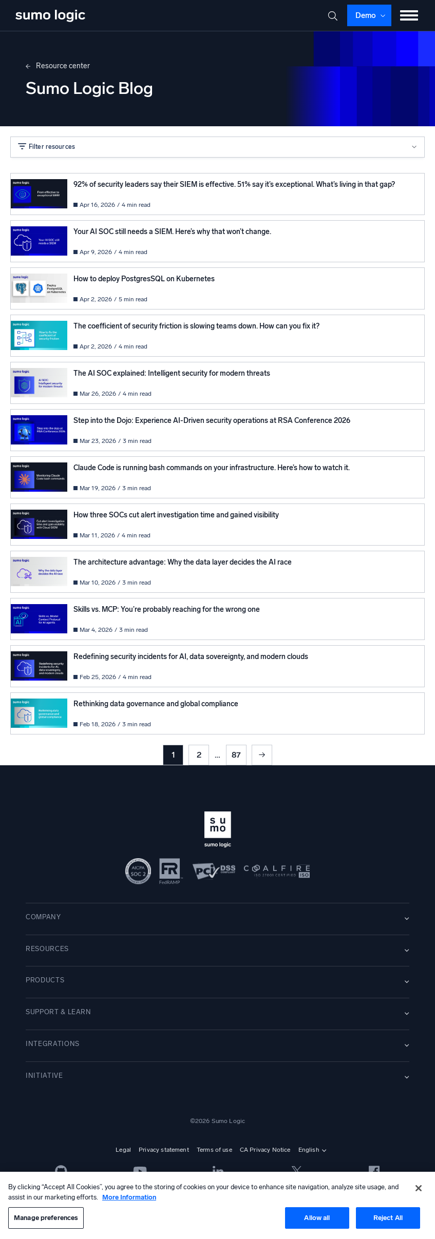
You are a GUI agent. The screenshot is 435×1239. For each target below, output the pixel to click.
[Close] (418, 1188)
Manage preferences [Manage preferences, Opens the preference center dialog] (46, 1218)
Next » (262, 755)
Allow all (317, 1218)
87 (236, 755)
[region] (217, 1205)
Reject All (388, 1218)
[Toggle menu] (409, 15)
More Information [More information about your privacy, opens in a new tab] (129, 1197)
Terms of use (214, 1150)
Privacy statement (164, 1150)
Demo (365, 15)
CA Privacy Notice (265, 1150)
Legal (123, 1150)
